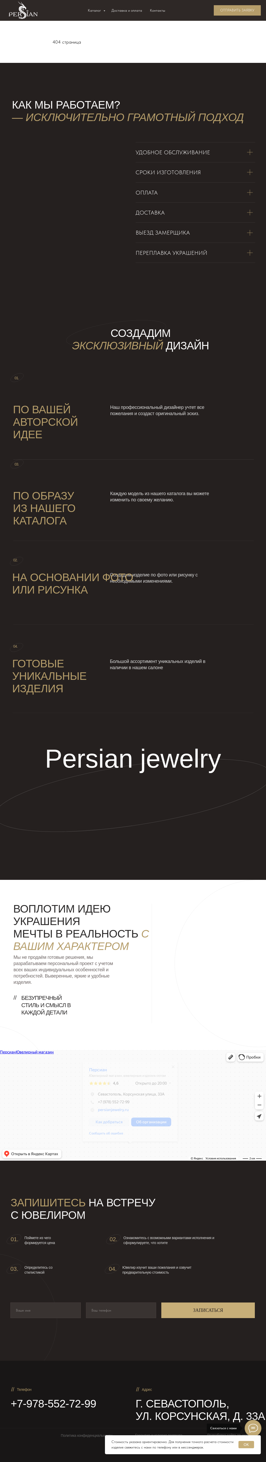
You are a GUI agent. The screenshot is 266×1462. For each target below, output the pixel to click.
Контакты (157, 10)
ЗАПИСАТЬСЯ (208, 1310)
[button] (237, 10)
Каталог (95, 10)
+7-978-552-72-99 (53, 1404)
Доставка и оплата (126, 10)
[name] (45, 1310)
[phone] (121, 1310)
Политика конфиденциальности (86, 1435)
